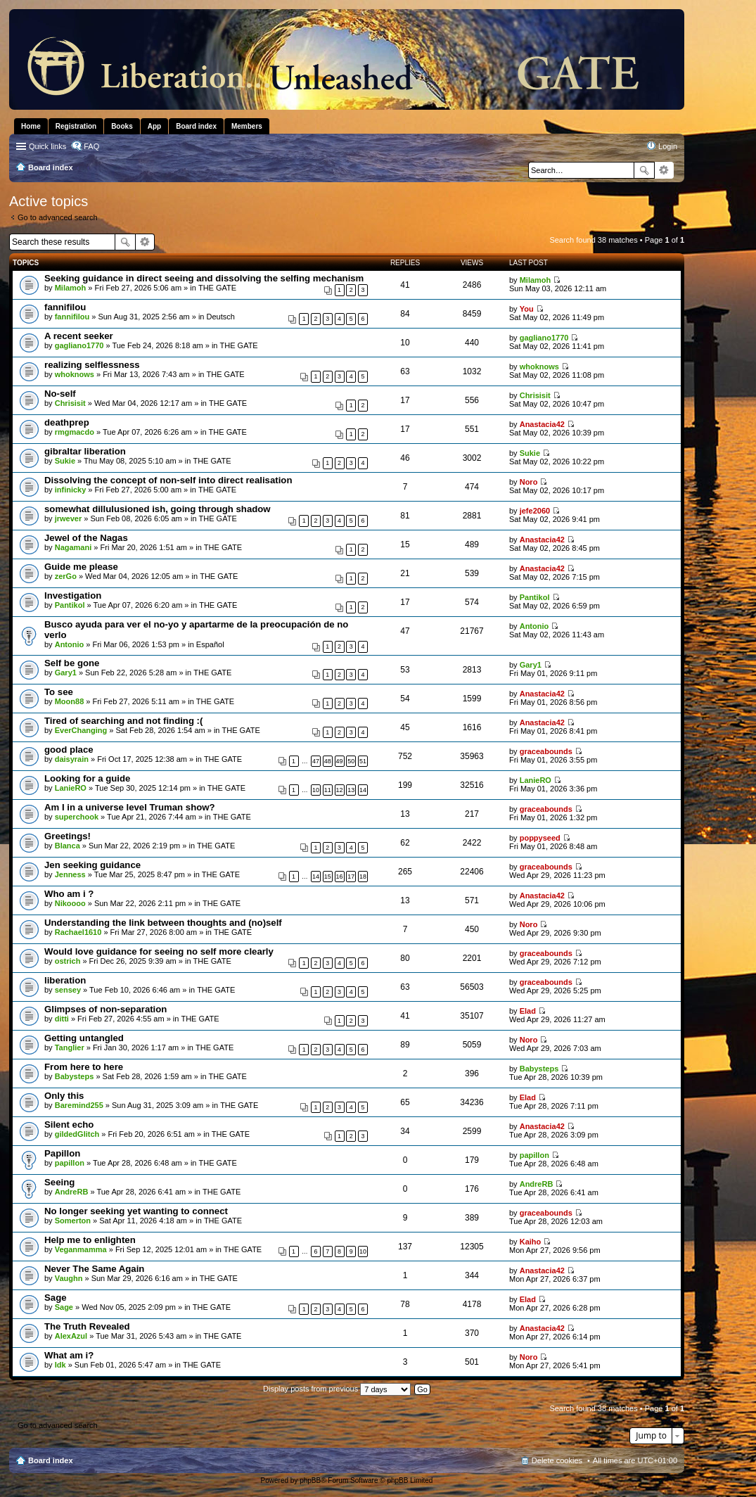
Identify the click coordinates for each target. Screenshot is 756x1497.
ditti (62, 1018)
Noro (529, 482)
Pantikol (70, 605)
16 (339, 876)
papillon (69, 1163)
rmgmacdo (74, 432)
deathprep (66, 422)
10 (315, 790)
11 (327, 790)
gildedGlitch (77, 1134)
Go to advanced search (58, 217)
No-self (60, 393)
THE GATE (217, 288)
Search (644, 170)
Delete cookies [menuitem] (557, 1460)
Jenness (70, 874)
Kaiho (531, 1241)
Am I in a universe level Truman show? (129, 807)
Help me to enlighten (90, 1240)
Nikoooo (70, 903)
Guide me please (81, 566)
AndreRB (72, 1191)
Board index (50, 1460)
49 (339, 761)
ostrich (68, 961)
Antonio (69, 644)
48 (327, 761)
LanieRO (71, 788)
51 (362, 761)
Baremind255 (79, 1105)
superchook (76, 817)
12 (339, 790)
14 (362, 790)
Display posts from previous (337, 1388)
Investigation (72, 595)
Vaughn (69, 1278)
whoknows (74, 374)
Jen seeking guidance (92, 865)
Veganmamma (81, 1249)
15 (327, 876)
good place (69, 749)
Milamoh (71, 288)
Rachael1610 (78, 932)
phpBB (310, 1480)
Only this (64, 1095)
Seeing (59, 1182)
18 (362, 876)
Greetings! (67, 836)
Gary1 (66, 672)
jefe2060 (535, 511)
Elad (528, 1011)
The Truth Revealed (87, 1326)
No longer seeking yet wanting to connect (136, 1211)
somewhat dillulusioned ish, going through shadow (157, 509)
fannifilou (65, 307)
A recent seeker (78, 336)
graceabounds (546, 751)
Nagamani (73, 547)
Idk (60, 1365)
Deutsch (221, 316)
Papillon (62, 1153)
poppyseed (540, 838)
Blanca (67, 845)
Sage (55, 1297)
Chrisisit (70, 403)
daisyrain (72, 759)
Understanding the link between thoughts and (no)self (163, 922)
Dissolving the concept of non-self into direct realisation (168, 480)
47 (315, 761)
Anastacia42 (542, 424)
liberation (65, 980)
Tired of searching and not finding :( (123, 720)
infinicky (71, 489)
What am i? (69, 1355)
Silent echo (69, 1124)
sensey (68, 990)
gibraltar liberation (85, 451)
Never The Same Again (94, 1268)
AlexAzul (71, 1336)
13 (350, 790)
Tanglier (69, 1047)
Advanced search (664, 170)
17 (350, 876)
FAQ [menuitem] (91, 146)
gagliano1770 (79, 345)
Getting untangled (84, 1038)
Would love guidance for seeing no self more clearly (159, 951)
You (527, 309)
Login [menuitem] (667, 146)
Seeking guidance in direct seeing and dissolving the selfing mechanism (204, 278)
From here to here (83, 1067)
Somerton (73, 1220)
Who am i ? (69, 893)
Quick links (47, 146)
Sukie (65, 461)
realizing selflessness (92, 364)
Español (210, 644)
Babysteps (74, 1076)
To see (58, 692)
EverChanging (81, 730)
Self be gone (71, 663)
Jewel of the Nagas (86, 538)
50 (350, 761)
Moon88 (69, 701)
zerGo (66, 576)
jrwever (68, 518)
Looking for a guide (87, 778)
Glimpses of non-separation (105, 1009)
